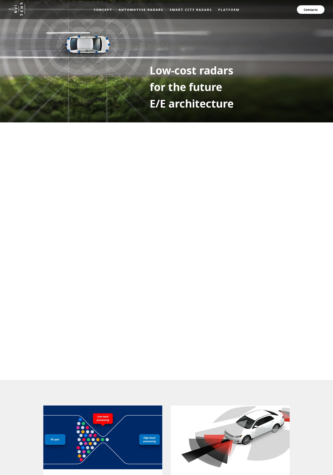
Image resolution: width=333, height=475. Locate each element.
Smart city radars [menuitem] (191, 10)
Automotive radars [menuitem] (141, 10)
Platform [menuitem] (229, 10)
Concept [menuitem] (103, 10)
